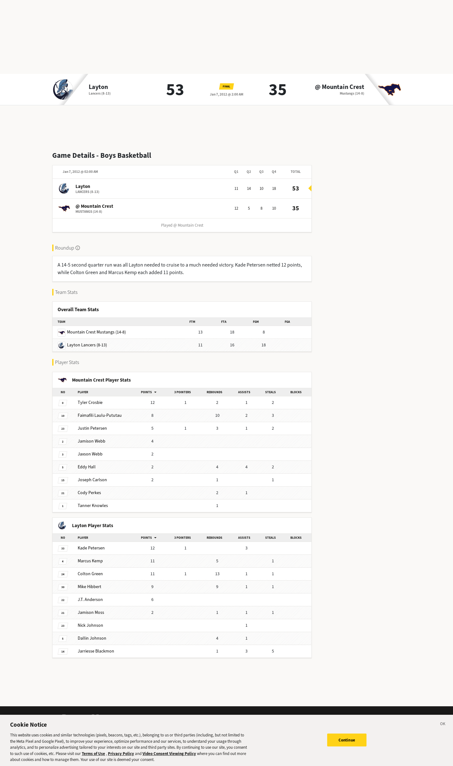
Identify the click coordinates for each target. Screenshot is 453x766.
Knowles (93, 506)
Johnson (90, 625)
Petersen (92, 428)
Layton (98, 87)
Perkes (89, 493)
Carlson (92, 480)
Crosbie (90, 402)
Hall (87, 467)
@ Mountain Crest (339, 87)
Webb (91, 441)
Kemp (90, 561)
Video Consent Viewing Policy (169, 760)
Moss (91, 612)
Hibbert (89, 587)
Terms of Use (93, 760)
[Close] (443, 731)
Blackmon (96, 651)
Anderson (90, 600)
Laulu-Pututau (100, 415)
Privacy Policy (121, 760)
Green (90, 574)
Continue (346, 746)
